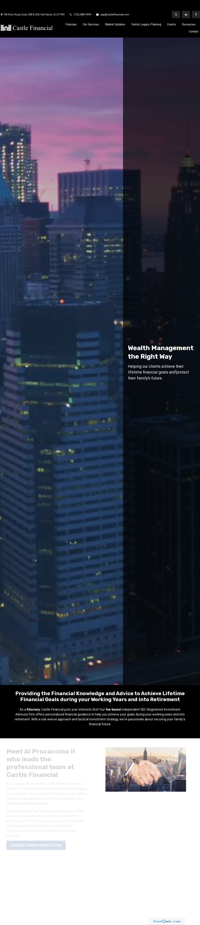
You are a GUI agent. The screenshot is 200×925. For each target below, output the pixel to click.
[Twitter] (176, 3)
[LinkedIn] (186, 3)
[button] (71, 13)
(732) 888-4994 (80, 3)
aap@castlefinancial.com (112, 3)
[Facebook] (196, 3)
